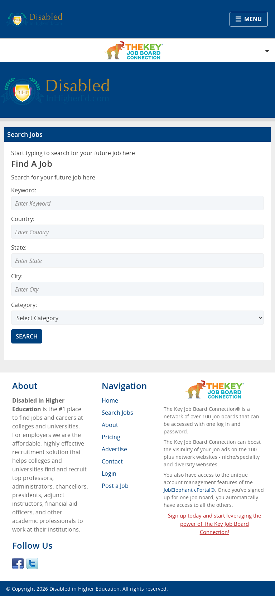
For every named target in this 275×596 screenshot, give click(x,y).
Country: (22, 219)
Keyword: (23, 190)
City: (17, 276)
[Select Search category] (137, 318)
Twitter (32, 563)
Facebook (18, 563)
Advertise (114, 449)
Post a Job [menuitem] (115, 486)
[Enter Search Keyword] (137, 203)
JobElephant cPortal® (189, 489)
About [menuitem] (110, 425)
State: (18, 247)
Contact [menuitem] (112, 461)
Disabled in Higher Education (84, 588)
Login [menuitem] (109, 473)
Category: (24, 305)
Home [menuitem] (110, 400)
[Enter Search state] (137, 260)
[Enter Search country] (137, 232)
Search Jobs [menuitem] (117, 413)
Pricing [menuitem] (111, 437)
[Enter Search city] (137, 289)
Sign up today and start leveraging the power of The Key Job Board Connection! (214, 523)
